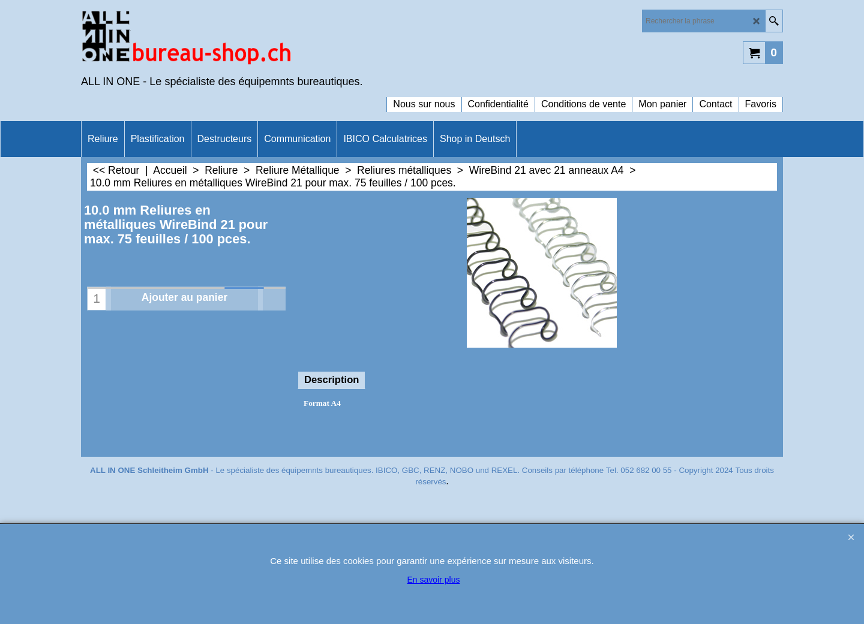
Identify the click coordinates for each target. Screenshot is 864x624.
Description (331, 379)
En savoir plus (433, 579)
